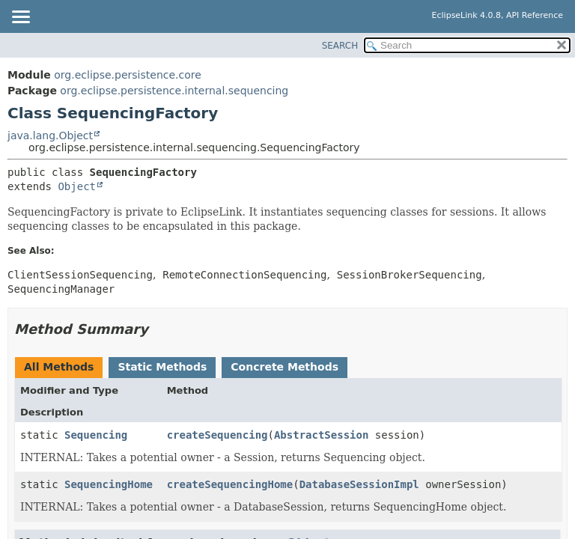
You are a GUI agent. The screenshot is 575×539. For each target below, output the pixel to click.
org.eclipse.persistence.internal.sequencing (174, 91)
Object (77, 186)
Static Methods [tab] (162, 367)
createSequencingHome (230, 484)
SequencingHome (108, 484)
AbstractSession (321, 435)
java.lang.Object (50, 135)
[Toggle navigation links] (20, 17)
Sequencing (95, 435)
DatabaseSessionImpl (359, 484)
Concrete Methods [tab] (284, 367)
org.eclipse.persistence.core (127, 75)
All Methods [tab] (59, 367)
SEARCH (340, 45)
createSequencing (217, 435)
